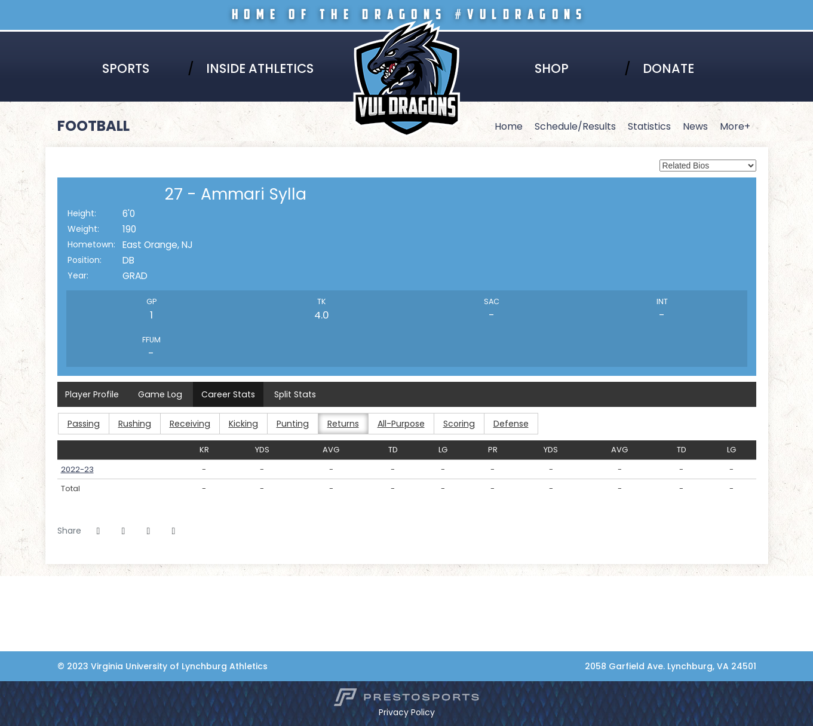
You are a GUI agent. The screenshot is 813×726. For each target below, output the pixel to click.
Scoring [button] (455, 424)
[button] (173, 531)
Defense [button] (506, 424)
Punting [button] (289, 424)
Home (509, 126)
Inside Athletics (260, 68)
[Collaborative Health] (69, 645)
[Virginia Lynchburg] (69, 582)
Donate (668, 68)
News (695, 126)
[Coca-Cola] (69, 632)
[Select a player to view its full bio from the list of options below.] (707, 165)
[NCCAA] (69, 607)
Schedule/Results (575, 126)
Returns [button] (339, 424)
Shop (552, 68)
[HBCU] (69, 595)
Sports (125, 68)
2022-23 (77, 469)
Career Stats (226, 394)
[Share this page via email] (148, 531)
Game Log (159, 394)
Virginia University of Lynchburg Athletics (406, 37)
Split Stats (292, 394)
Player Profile (92, 394)
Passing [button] (83, 424)
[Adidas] (69, 620)
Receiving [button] (188, 424)
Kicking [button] (240, 424)
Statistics (649, 126)
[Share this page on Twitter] (123, 531)
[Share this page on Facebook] (98, 531)
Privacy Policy (407, 712)
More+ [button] (735, 126)
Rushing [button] (133, 424)
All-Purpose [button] (397, 424)
